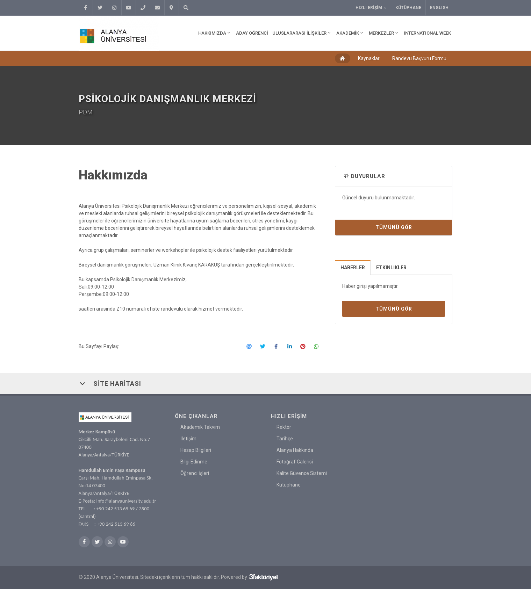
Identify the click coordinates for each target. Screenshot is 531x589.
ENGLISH (439, 7)
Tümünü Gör (393, 227)
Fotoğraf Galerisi (295, 461)
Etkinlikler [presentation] (391, 267)
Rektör (284, 427)
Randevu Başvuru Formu (419, 58)
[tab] (353, 267)
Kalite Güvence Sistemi (302, 473)
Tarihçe (285, 438)
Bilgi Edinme (193, 461)
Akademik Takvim (200, 427)
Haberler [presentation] (352, 267)
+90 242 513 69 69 (115, 508)
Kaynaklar (369, 58)
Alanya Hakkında (295, 450)
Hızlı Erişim (371, 7)
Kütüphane (408, 7)
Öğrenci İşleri (194, 473)
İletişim (188, 438)
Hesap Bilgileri (195, 450)
